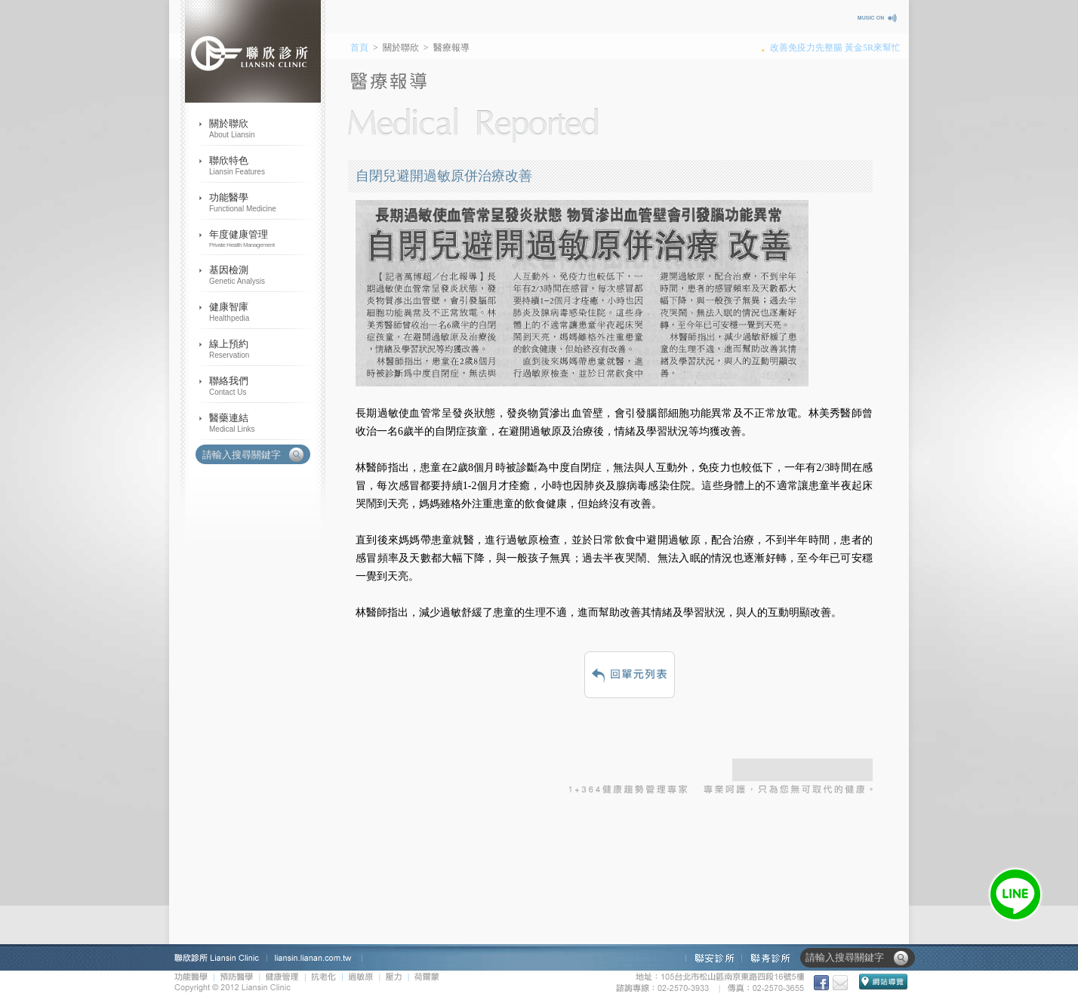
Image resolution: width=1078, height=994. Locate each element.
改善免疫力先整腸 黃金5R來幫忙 (835, 47)
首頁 (359, 47)
